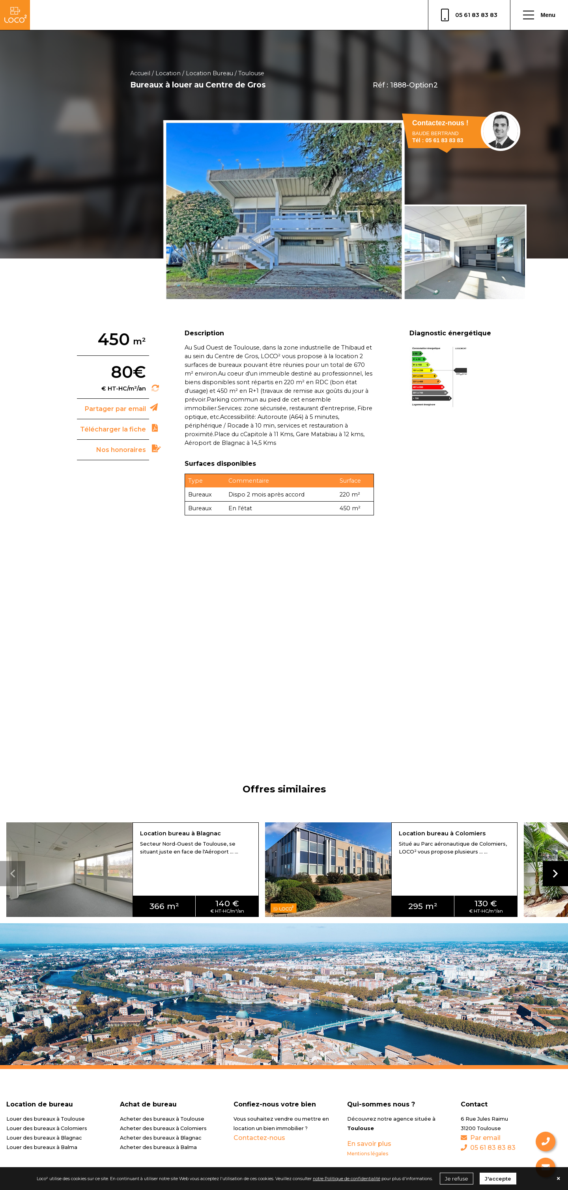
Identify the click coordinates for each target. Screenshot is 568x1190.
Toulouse (251, 73)
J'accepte (498, 1178)
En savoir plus (369, 1143)
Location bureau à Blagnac (180, 833)
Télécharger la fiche (113, 429)
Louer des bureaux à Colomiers (46, 1128)
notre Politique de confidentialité (346, 1178)
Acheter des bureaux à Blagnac (161, 1138)
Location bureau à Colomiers (442, 833)
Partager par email (115, 409)
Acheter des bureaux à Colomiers (163, 1128)
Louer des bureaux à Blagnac (44, 1138)
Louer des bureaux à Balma (41, 1147)
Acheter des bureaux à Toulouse (162, 1119)
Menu (539, 15)
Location (168, 73)
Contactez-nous (259, 1138)
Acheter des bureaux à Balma (158, 1147)
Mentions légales (367, 1154)
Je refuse (456, 1178)
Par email (481, 1138)
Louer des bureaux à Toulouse (45, 1119)
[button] (555, 873)
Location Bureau (209, 73)
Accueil (140, 73)
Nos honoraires (121, 450)
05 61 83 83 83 (469, 15)
